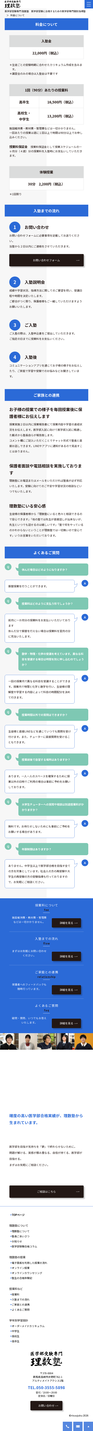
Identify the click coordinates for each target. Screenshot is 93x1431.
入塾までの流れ (21, 1299)
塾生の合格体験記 (22, 1278)
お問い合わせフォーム (46, 260)
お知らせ (17, 1241)
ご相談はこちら (46, 1191)
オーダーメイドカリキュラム (28, 1326)
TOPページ (18, 1215)
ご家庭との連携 (21, 1304)
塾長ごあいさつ (21, 1236)
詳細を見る (66, 923)
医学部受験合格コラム (24, 1246)
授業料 (15, 1294)
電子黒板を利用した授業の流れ (29, 1263)
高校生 (15, 1336)
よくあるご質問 (21, 1309)
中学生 (15, 1331)
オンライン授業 (21, 1268)
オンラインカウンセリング (27, 1273)
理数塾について (21, 1231)
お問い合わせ (46, 1405)
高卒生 (15, 1341)
